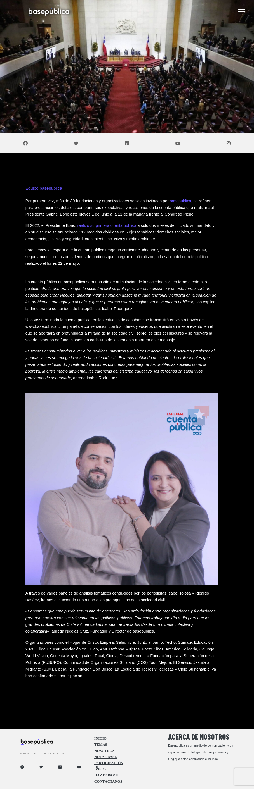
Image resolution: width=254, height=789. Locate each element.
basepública (180, 201)
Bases (100, 769)
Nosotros (104, 751)
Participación (108, 763)
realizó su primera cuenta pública (106, 225)
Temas (100, 744)
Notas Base (105, 757)
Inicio (100, 738)
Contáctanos (108, 781)
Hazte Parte (107, 775)
